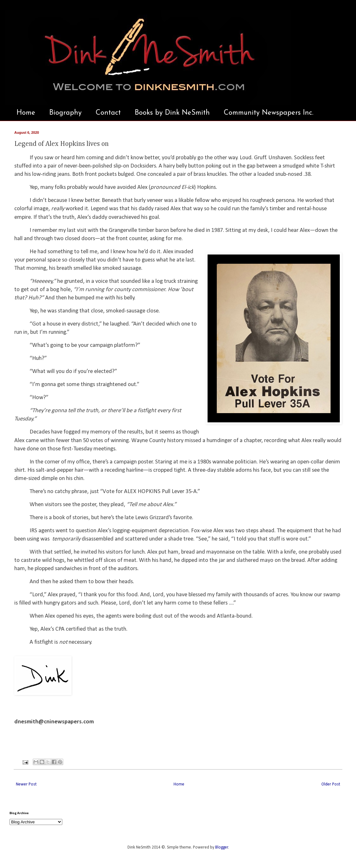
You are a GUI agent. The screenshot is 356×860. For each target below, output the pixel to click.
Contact (108, 113)
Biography (65, 113)
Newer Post (26, 784)
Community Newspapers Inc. (268, 113)
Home (26, 113)
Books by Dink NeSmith (172, 113)
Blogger (221, 847)
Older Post (330, 784)
